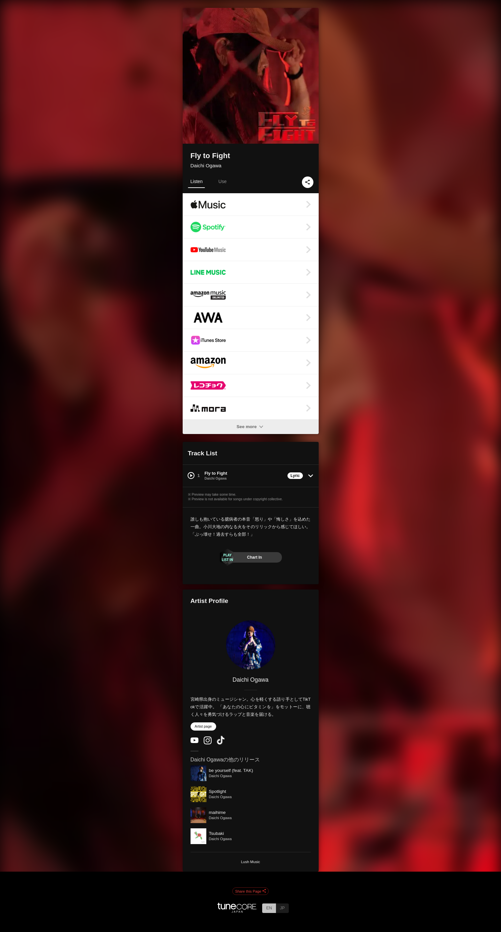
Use (222, 181)
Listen (197, 181)
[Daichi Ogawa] (251, 645)
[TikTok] (221, 743)
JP (282, 907)
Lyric (295, 475)
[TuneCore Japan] (237, 911)
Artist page (203, 726)
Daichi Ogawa (206, 165)
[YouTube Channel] (194, 741)
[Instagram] (208, 742)
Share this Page (250, 891)
